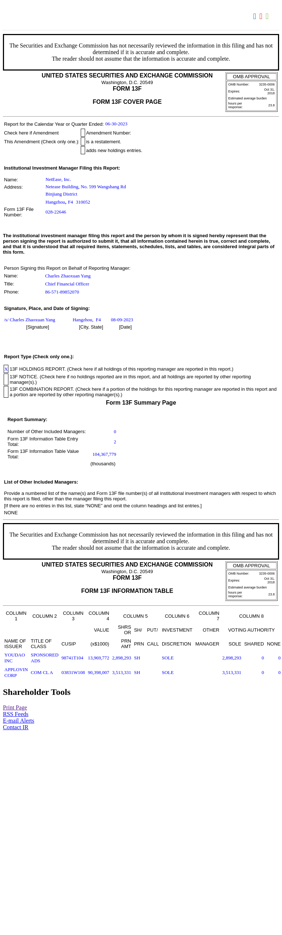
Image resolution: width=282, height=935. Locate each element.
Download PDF (261, 16)
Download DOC (255, 16)
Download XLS (268, 16)
